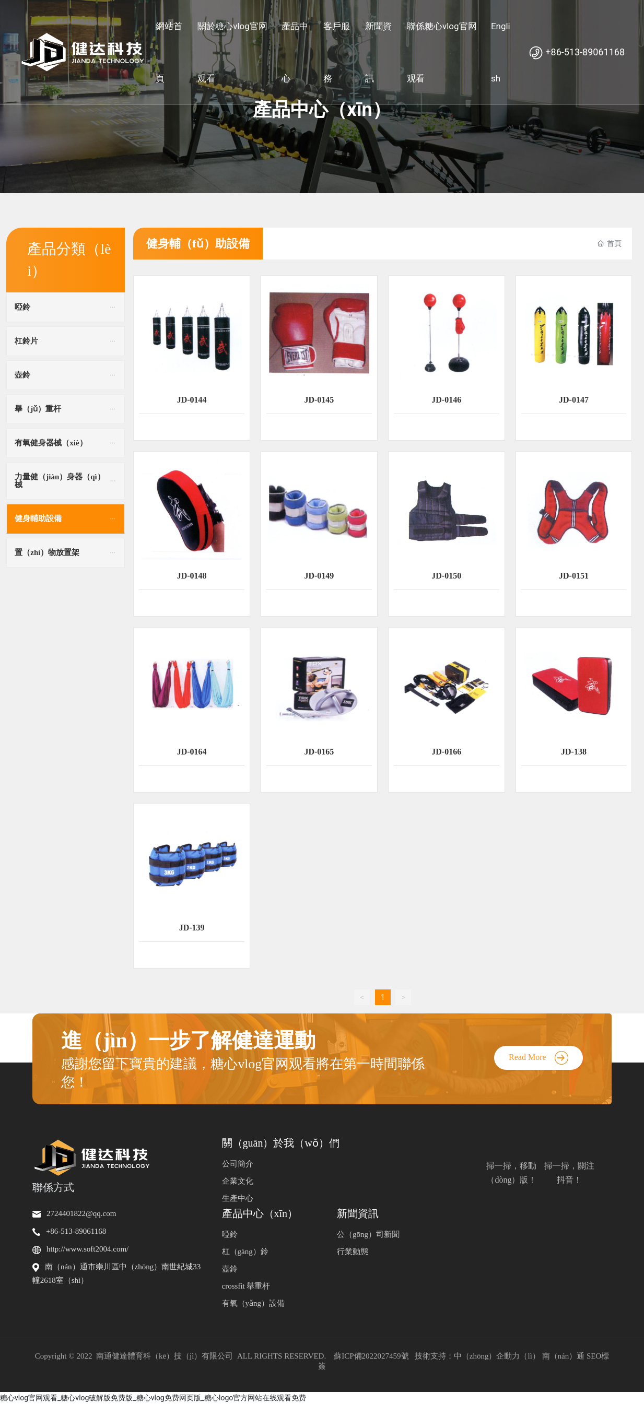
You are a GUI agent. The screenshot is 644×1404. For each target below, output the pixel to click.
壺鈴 (230, 1269)
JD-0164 (192, 751)
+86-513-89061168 (577, 51)
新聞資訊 (358, 1213)
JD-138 (574, 751)
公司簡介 (237, 1164)
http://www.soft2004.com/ (87, 1249)
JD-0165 (319, 751)
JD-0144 (192, 399)
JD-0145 (319, 399)
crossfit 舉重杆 (246, 1286)
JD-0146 (446, 399)
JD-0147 (574, 399)
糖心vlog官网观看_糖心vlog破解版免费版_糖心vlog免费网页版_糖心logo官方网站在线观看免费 (153, 1398)
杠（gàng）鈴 (245, 1251)
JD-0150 (446, 575)
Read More (538, 1057)
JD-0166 (446, 751)
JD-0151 (574, 575)
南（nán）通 (563, 1356)
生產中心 (237, 1198)
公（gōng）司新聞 (368, 1234)
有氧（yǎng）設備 (253, 1303)
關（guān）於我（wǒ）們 (280, 1143)
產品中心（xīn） (322, 110)
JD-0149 (319, 575)
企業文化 (237, 1181)
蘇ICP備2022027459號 (371, 1356)
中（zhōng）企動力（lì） (497, 1356)
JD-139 (192, 927)
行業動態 (352, 1251)
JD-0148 (192, 575)
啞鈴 (230, 1234)
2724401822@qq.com (81, 1213)
